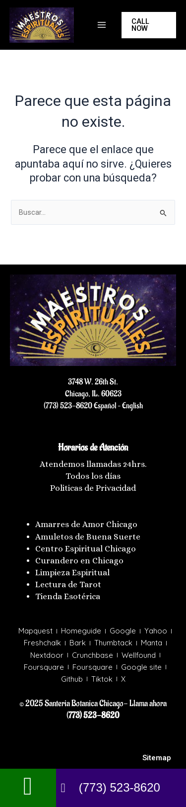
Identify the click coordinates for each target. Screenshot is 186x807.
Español (104, 406)
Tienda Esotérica (68, 596)
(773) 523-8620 (68, 406)
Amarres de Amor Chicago (86, 524)
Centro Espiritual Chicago (85, 548)
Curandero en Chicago (79, 560)
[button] (149, 25)
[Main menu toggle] (101, 24)
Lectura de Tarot (68, 584)
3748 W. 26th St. (93, 382)
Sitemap (156, 757)
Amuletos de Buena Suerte (87, 536)
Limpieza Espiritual (72, 572)
